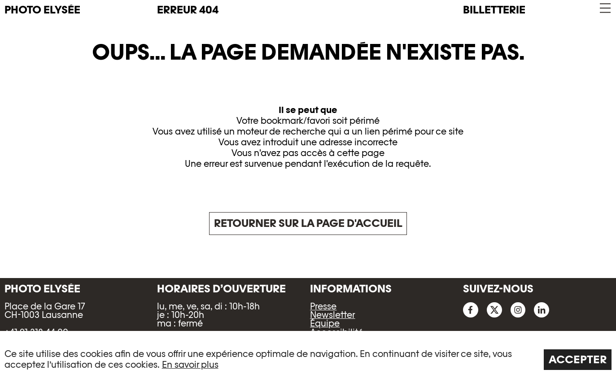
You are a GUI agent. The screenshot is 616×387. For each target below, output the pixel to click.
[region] (308, 359)
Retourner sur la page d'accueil (308, 223)
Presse (323, 306)
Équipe (325, 323)
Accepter (578, 359)
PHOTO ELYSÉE (42, 9)
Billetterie (494, 9)
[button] (604, 8)
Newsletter (332, 314)
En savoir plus (190, 364)
